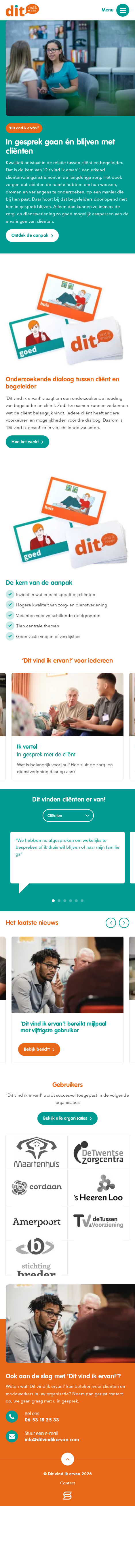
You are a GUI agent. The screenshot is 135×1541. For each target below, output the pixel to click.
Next (124, 923)
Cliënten (54, 815)
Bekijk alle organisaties (65, 1118)
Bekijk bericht (37, 1049)
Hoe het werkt (25, 442)
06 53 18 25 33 (42, 1420)
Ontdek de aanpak (30, 235)
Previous (111, 923)
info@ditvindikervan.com (52, 1440)
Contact (67, 1482)
